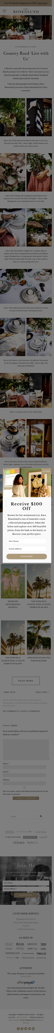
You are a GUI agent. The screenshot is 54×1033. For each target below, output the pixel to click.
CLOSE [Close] (46, 471)
